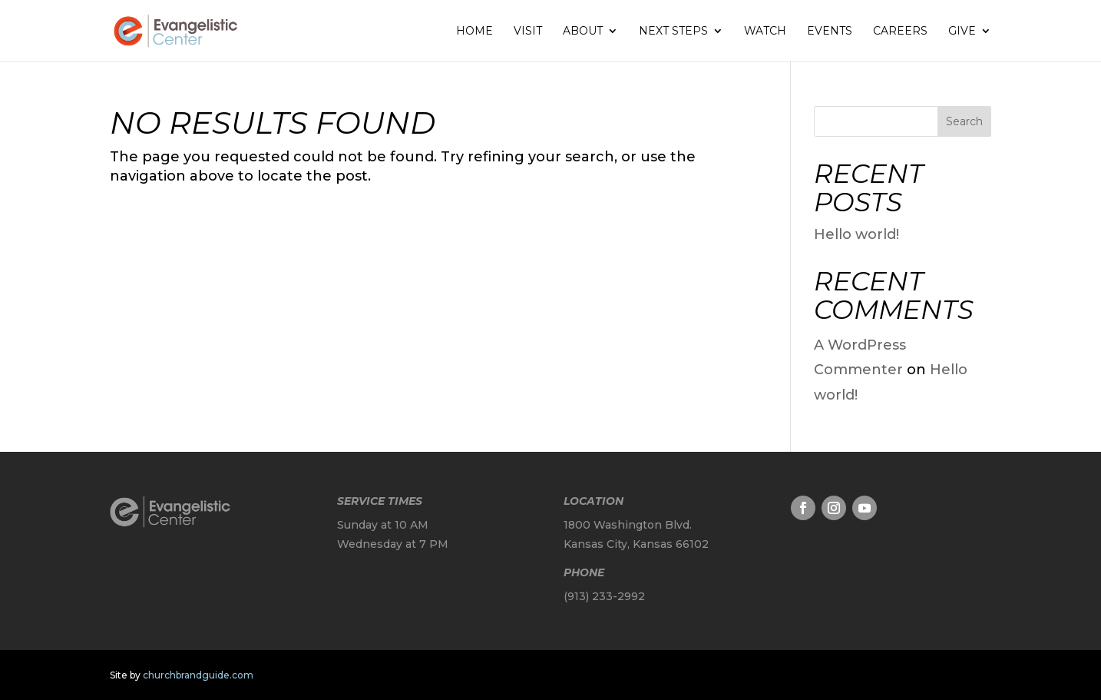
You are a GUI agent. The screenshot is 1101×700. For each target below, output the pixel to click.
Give (962, 31)
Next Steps (673, 31)
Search (964, 121)
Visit (528, 31)
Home (474, 31)
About (583, 31)
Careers (900, 31)
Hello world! (856, 234)
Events (829, 31)
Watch (765, 31)
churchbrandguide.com (198, 675)
